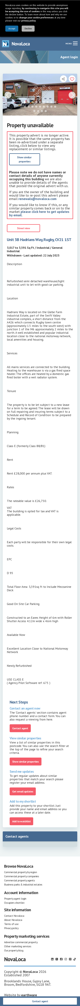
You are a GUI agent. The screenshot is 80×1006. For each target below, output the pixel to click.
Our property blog (13, 950)
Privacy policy (11, 928)
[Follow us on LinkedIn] (52, 959)
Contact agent (40, 1001)
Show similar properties (24, 159)
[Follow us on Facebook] (61, 959)
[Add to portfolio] (72, 78)
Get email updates (22, 791)
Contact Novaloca (14, 915)
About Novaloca (13, 920)
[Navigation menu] (75, 43)
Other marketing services (17, 946)
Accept (11, 28)
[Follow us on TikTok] (74, 959)
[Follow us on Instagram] (66, 959)
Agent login (69, 57)
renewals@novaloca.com (37, 199)
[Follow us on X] (57, 959)
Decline (28, 28)
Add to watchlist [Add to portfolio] (21, 821)
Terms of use (11, 924)
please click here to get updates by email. (39, 213)
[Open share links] (63, 78)
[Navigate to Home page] (16, 44)
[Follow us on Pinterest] (70, 959)
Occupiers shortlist (14, 902)
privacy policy (28, 20)
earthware (29, 995)
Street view (23, 228)
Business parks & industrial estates (23, 884)
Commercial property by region (20, 872)
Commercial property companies (21, 876)
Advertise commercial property (21, 942)
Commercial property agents (19, 880)
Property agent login (15, 898)
